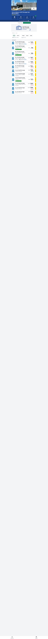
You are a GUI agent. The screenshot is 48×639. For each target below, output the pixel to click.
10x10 (14, 35)
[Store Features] (27, 17)
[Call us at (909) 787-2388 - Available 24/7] (33, 17)
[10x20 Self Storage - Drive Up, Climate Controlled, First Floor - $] (24, 75)
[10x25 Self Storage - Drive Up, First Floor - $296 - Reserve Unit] (24, 88)
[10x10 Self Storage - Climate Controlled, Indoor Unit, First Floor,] (24, 43)
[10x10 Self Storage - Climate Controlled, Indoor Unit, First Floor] (24, 48)
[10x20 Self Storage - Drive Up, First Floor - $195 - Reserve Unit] (24, 71)
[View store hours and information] (14, 17)
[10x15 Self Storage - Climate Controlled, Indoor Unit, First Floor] (24, 53)
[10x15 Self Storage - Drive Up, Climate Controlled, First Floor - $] (24, 67)
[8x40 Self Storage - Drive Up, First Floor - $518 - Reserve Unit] (24, 92)
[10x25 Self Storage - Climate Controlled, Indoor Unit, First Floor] (24, 84)
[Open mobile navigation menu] (13, 1)
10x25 (27, 35)
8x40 (31, 35)
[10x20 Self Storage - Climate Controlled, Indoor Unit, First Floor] (24, 79)
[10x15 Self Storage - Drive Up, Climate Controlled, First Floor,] (24, 63)
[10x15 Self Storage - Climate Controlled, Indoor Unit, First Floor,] (24, 58)
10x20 (23, 35)
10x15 (18, 35)
